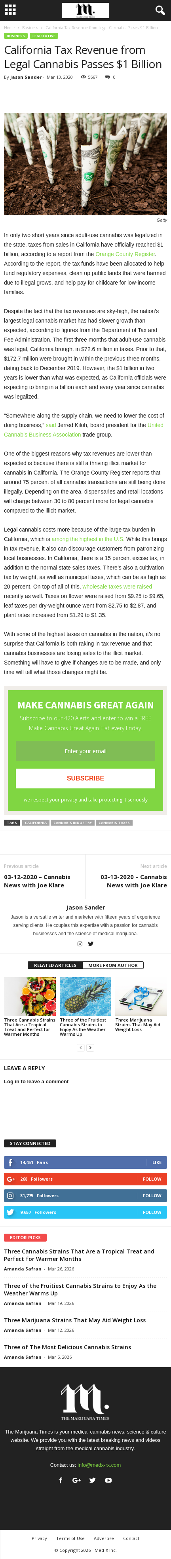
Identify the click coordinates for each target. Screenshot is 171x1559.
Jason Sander (26, 77)
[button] (158, 10)
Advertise (104, 1538)
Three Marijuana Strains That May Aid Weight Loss (137, 1024)
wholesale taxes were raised (117, 586)
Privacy (39, 1538)
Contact (131, 1538)
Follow (152, 1179)
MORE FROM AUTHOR (113, 965)
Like (157, 1162)
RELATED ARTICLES (55, 965)
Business (30, 27)
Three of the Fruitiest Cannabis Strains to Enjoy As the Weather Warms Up (83, 1027)
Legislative (43, 35)
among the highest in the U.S (88, 539)
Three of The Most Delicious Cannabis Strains (67, 1347)
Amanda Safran (23, 1269)
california (36, 822)
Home (9, 27)
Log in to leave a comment (36, 1081)
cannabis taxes (114, 822)
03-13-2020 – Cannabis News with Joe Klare (134, 881)
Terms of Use (70, 1538)
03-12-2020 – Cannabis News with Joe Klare (37, 881)
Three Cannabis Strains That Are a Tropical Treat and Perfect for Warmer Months (29, 1027)
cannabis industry (72, 822)
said (51, 425)
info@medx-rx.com (99, 1465)
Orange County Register (125, 254)
